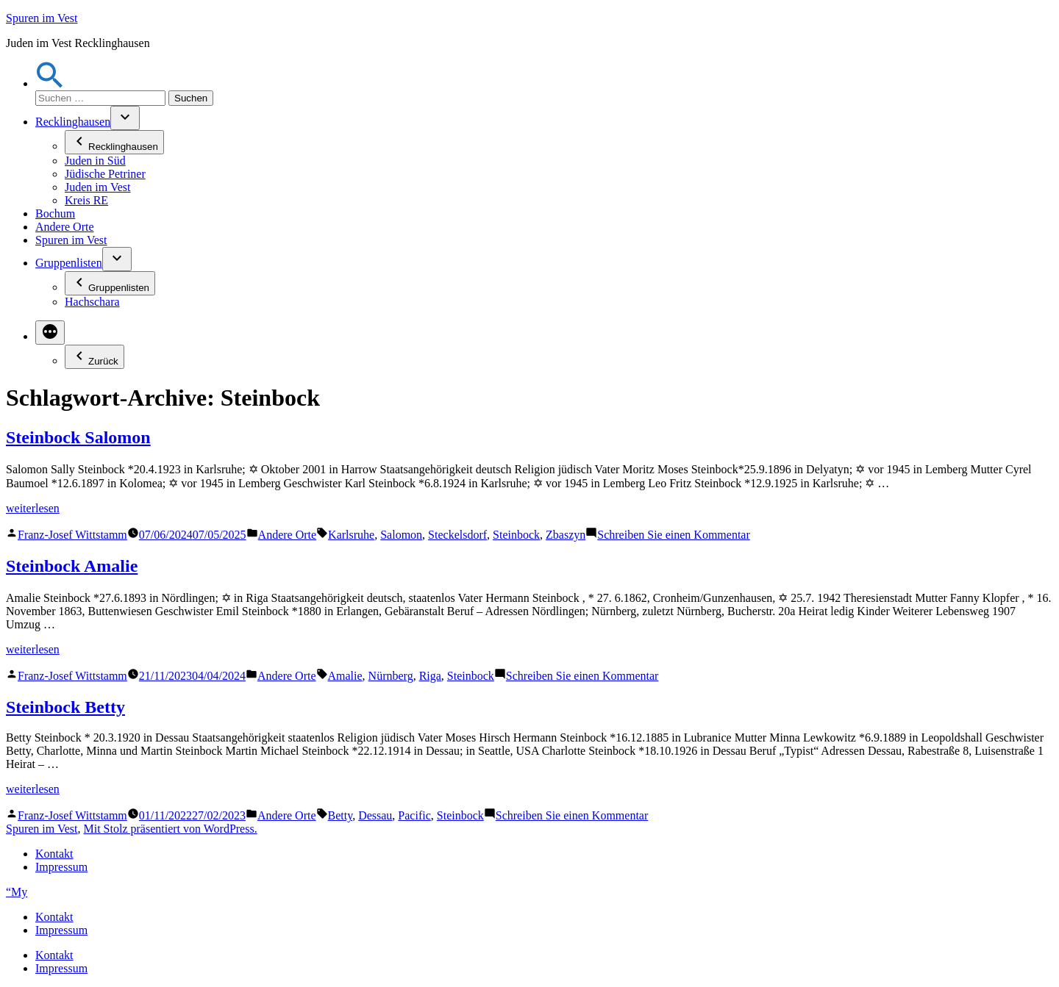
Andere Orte (64, 226)
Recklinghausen (72, 121)
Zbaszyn (565, 534)
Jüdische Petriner (105, 174)
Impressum (61, 867)
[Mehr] (50, 332)
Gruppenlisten (68, 262)
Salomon (401, 534)
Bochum (55, 213)
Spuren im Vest (41, 18)
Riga (430, 676)
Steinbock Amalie (72, 565)
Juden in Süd (95, 160)
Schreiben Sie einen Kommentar (673, 534)
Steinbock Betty (65, 707)
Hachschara (92, 301)
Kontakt (54, 853)
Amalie (345, 676)
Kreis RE (86, 200)
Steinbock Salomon (78, 437)
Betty (340, 815)
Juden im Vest (97, 187)
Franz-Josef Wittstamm (72, 534)
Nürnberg (390, 676)
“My (16, 892)
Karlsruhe (351, 534)
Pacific (414, 815)
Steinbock (516, 534)
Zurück (94, 357)
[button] (50, 83)
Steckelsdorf (457, 534)
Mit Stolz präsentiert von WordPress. (170, 828)
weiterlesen (33, 508)
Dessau (375, 815)
